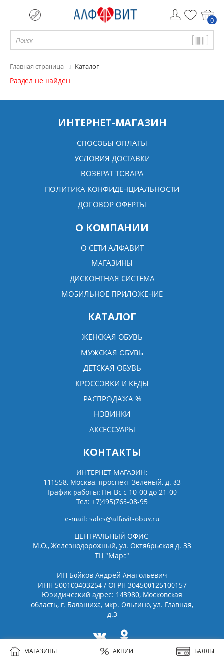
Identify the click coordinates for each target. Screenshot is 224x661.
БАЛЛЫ (195, 651)
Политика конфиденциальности (112, 189)
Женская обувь (112, 337)
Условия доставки (112, 158)
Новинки (112, 414)
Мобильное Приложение (112, 294)
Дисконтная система (112, 278)
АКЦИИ (116, 651)
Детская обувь (112, 368)
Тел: (112, 501)
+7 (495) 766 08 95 (35, 15)
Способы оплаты (112, 143)
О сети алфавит (112, 248)
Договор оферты (112, 204)
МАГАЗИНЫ (33, 651)
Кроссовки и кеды (112, 383)
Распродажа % (112, 398)
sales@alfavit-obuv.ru (124, 518)
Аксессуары (112, 429)
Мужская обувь (112, 352)
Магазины (112, 263)
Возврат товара (112, 173)
